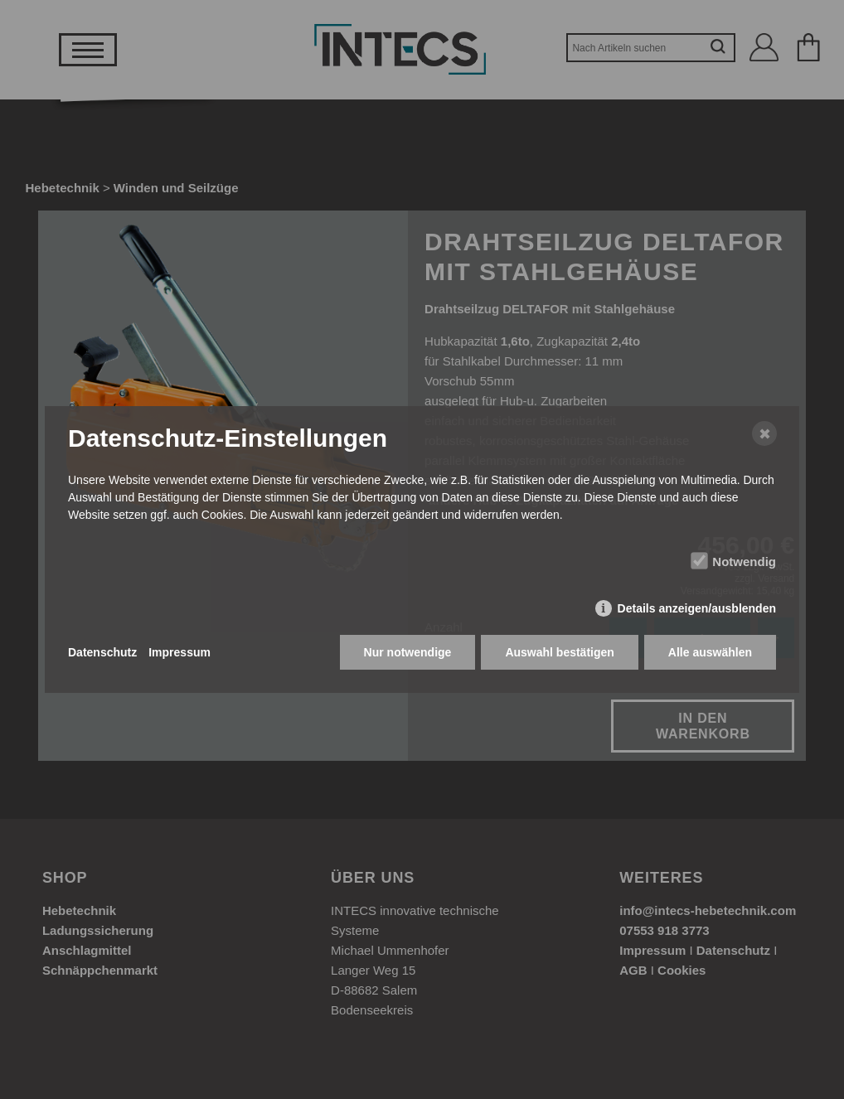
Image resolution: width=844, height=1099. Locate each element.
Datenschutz (102, 652)
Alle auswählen (710, 652)
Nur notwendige (408, 652)
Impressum (179, 652)
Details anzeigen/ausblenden (697, 608)
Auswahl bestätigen (559, 652)
